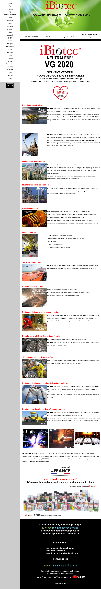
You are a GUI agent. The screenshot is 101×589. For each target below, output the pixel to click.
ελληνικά (10, 35)
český (10, 3)
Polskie (10, 55)
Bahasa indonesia (10, 15)
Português (10, 58)
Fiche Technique (51, 37)
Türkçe (10, 72)
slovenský (10, 67)
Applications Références (70, 37)
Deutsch (10, 20)
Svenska (10, 70)
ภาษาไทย (10, 9)
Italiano (10, 32)
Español (10, 26)
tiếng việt (10, 75)
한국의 (10, 38)
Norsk (10, 49)
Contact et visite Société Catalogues (89, 36)
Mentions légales (60, 583)
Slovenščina (10, 64)
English (10, 23)
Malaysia (10, 43)
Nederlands (10, 46)
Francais (10, 29)
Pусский (10, 52)
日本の (10, 78)
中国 (10, 12)
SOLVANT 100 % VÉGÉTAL (31, 37)
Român (10, 61)
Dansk (10, 17)
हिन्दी (10, 6)
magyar (10, 41)
